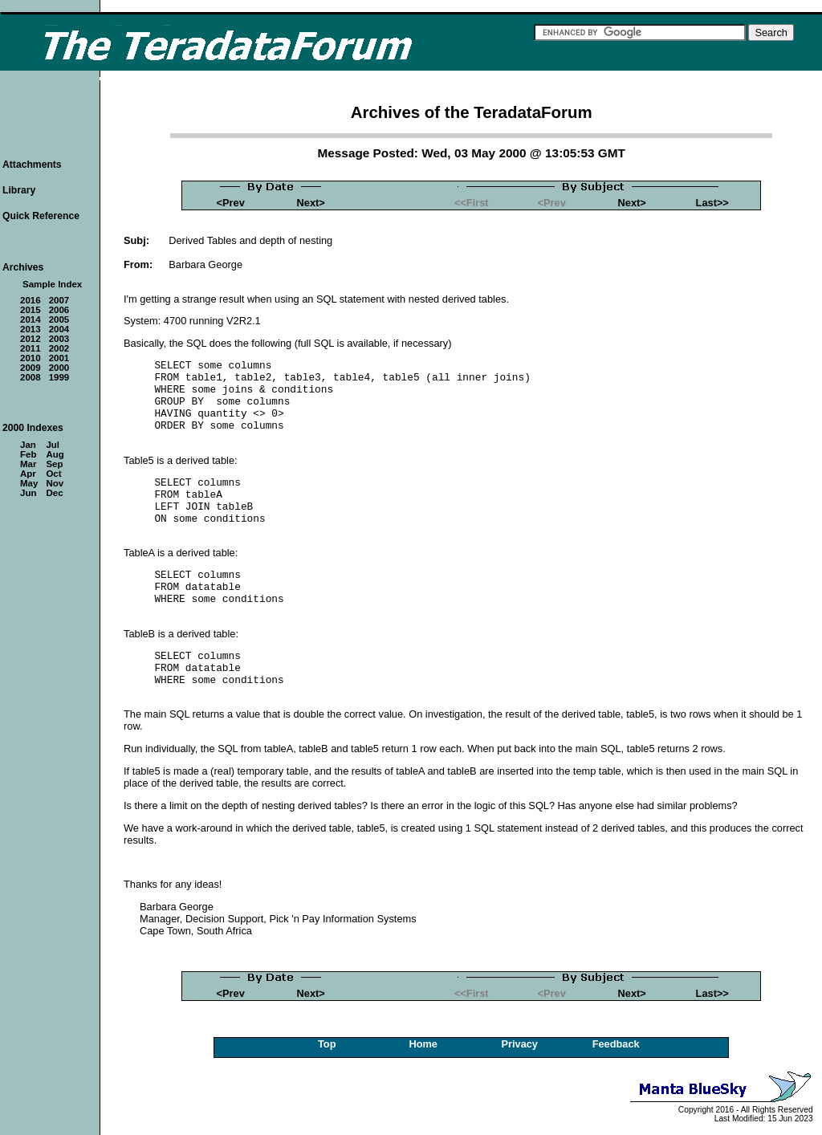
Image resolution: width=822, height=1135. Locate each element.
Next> (311, 203)
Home (423, 1044)
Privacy (519, 1044)
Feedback (616, 1044)
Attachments (32, 164)
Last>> (712, 203)
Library (18, 190)
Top (327, 1044)
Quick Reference (40, 216)
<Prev (231, 203)
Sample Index (52, 284)
